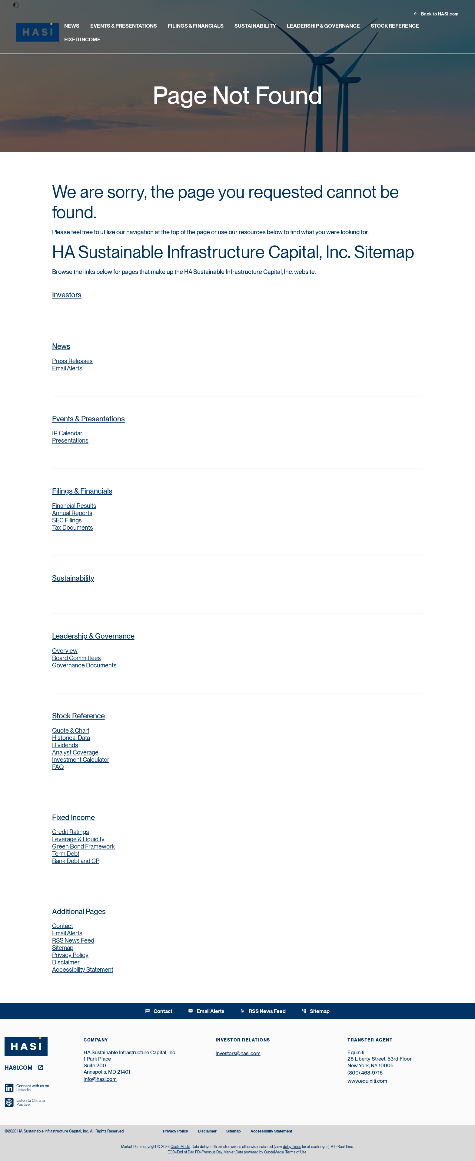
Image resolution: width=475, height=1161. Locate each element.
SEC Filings (67, 520)
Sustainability (255, 26)
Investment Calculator (80, 759)
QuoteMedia (180, 1147)
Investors (66, 294)
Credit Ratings (70, 831)
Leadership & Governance (323, 26)
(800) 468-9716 (365, 1073)
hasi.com (18, 1067)
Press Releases (72, 361)
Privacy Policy (70, 955)
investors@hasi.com (238, 1053)
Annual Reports (72, 513)
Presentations (70, 440)
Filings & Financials (196, 26)
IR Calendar (67, 433)
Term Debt (65, 853)
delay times (292, 1147)
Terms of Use (296, 1152)
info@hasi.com (100, 1079)
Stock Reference (395, 26)
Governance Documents (84, 665)
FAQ (58, 767)
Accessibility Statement (82, 969)
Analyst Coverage (75, 752)
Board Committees (76, 658)
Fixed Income (82, 39)
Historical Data (71, 737)
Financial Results (74, 505)
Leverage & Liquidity (78, 839)
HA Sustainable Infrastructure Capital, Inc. (53, 1131)
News (71, 26)
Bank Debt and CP (75, 861)
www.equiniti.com (367, 1081)
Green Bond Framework (83, 846)
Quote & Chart (70, 730)
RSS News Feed (73, 940)
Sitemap (62, 947)
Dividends (65, 745)
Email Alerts (67, 368)
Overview (86, 650)
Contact (62, 926)
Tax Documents (72, 527)
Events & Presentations (123, 26)
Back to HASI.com (436, 13)
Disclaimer (66, 962)
